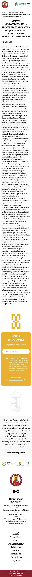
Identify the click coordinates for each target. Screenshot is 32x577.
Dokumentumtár (16, 544)
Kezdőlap (4, 12)
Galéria (16, 540)
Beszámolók (16, 554)
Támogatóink (16, 557)
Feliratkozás (16, 378)
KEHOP (16, 550)
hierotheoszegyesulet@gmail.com (16, 519)
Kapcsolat (16, 560)
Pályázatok (16, 547)
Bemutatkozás (16, 537)
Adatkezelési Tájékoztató (16, 573)
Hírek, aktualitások (13, 12)
